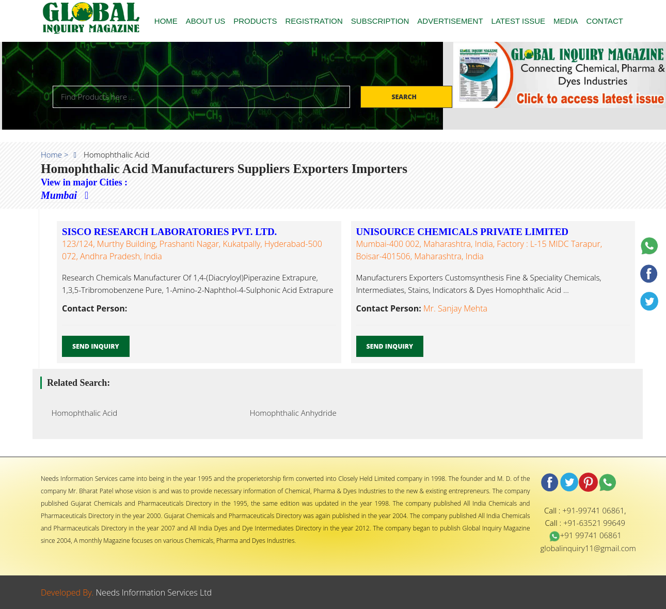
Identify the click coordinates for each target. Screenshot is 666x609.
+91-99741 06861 (593, 510)
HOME (166, 21)
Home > (55, 154)
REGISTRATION (313, 21)
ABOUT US (205, 21)
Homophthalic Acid (81, 413)
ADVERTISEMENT (450, 21)
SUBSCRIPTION (380, 21)
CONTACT (604, 21)
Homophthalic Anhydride (290, 413)
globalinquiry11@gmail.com (588, 548)
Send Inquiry (95, 346)
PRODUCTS (255, 21)
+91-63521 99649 (594, 523)
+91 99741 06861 (585, 535)
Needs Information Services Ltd (154, 592)
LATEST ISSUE (518, 21)
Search (404, 96)
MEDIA (565, 21)
